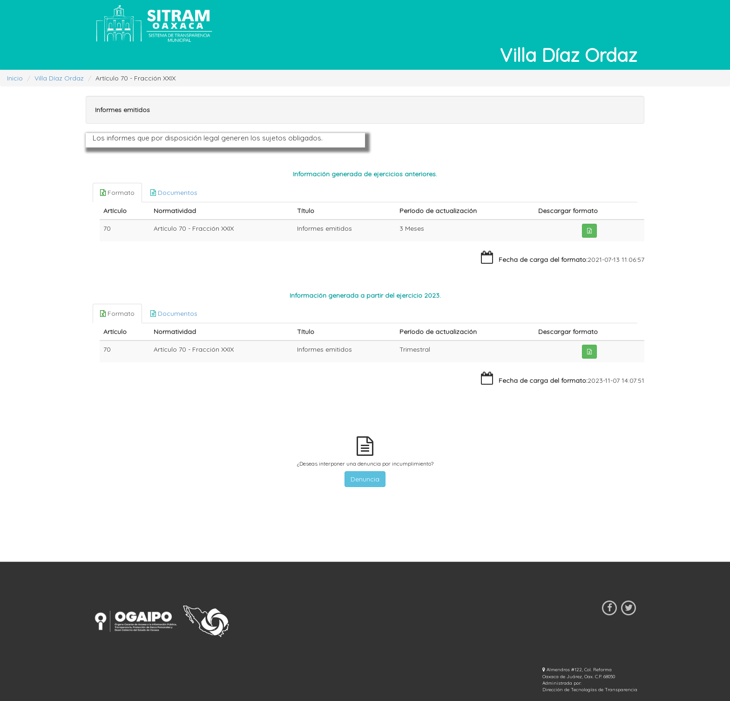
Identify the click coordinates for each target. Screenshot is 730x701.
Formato (117, 192)
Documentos (173, 192)
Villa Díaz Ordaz (59, 78)
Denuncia (365, 479)
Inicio (15, 78)
